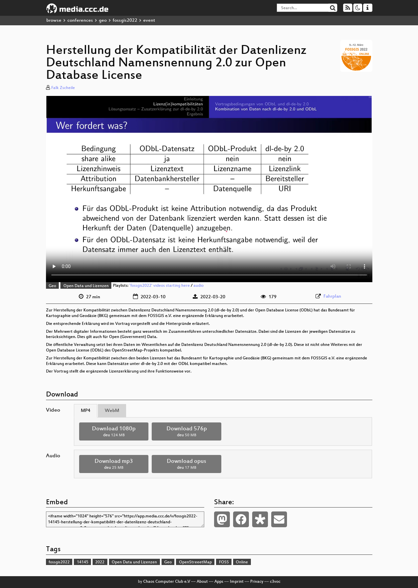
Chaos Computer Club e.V (166, 581)
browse (53, 20)
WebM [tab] (112, 411)
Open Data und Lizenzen (86, 286)
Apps (218, 581)
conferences (80, 20)
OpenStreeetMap (195, 562)
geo (103, 20)
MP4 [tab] (85, 411)
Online (242, 562)
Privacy (256, 581)
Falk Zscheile (63, 88)
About (202, 581)
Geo (52, 286)
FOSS (224, 562)
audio (198, 286)
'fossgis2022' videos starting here (159, 286)
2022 (99, 562)
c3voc (275, 581)
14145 (82, 562)
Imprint (237, 581)
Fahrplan (332, 296)
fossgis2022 (125, 20)
